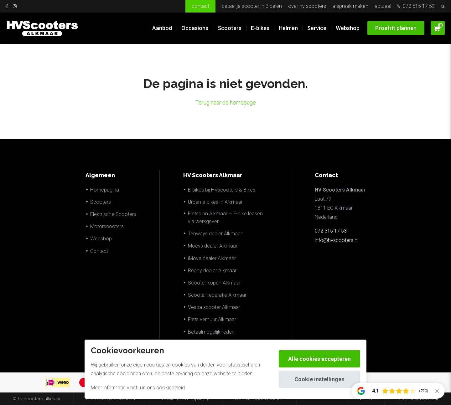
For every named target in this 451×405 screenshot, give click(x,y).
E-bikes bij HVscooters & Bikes (221, 190)
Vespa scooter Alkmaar (214, 307)
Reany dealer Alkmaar (212, 271)
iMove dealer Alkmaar (212, 258)
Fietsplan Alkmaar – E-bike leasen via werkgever (225, 217)
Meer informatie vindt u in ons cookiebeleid (138, 388)
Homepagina (104, 190)
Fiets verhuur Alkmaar (212, 319)
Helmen (288, 28)
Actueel (383, 6)
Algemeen (100, 175)
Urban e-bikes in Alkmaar (215, 202)
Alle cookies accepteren (319, 359)
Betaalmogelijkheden (211, 332)
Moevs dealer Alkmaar (212, 246)
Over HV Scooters (307, 6)
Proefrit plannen (396, 28)
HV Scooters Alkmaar (212, 175)
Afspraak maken (350, 6)
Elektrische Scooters (113, 214)
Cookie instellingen (319, 379)
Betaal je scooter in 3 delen (252, 6)
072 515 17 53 (415, 6)
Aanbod (162, 28)
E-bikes (260, 28)
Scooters (229, 28)
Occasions (194, 28)
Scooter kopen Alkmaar (214, 283)
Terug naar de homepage (225, 102)
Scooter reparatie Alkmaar (217, 295)
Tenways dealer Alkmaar (215, 234)
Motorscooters (107, 226)
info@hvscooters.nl (336, 240)
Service (316, 28)
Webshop (348, 28)
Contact (200, 6)
